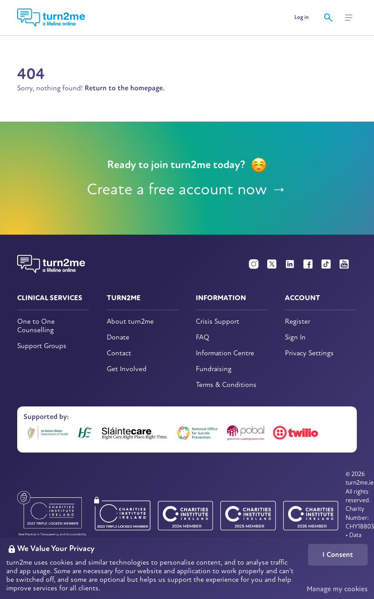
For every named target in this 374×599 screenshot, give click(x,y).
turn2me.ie (360, 482)
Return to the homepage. (125, 88)
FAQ (202, 337)
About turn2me (130, 321)
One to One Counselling (36, 326)
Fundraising (214, 369)
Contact (119, 353)
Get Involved (127, 369)
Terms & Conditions (226, 385)
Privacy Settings (309, 353)
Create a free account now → (187, 189)
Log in (301, 17)
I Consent (337, 554)
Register (297, 321)
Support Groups (41, 346)
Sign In (295, 337)
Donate (118, 337)
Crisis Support (217, 321)
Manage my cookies (337, 589)
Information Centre (225, 353)
